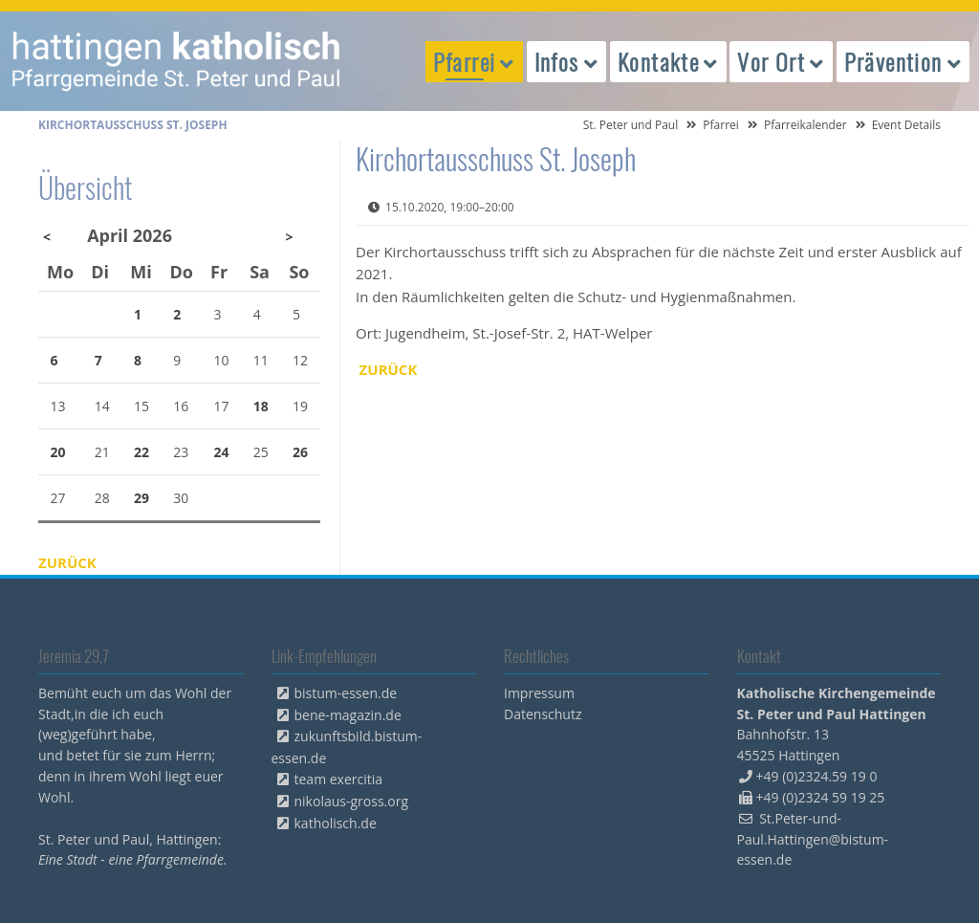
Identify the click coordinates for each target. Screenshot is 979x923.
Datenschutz (542, 714)
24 (221, 452)
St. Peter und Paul (631, 125)
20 (58, 452)
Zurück (388, 369)
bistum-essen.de (346, 693)
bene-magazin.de (348, 715)
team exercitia (338, 779)
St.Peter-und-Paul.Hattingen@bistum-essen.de (813, 839)
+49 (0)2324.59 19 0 (817, 776)
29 (141, 498)
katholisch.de (335, 823)
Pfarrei (721, 125)
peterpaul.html (177, 61)
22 (141, 452)
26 (300, 452)
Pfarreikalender (805, 125)
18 (261, 406)
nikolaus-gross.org (351, 801)
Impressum (539, 693)
